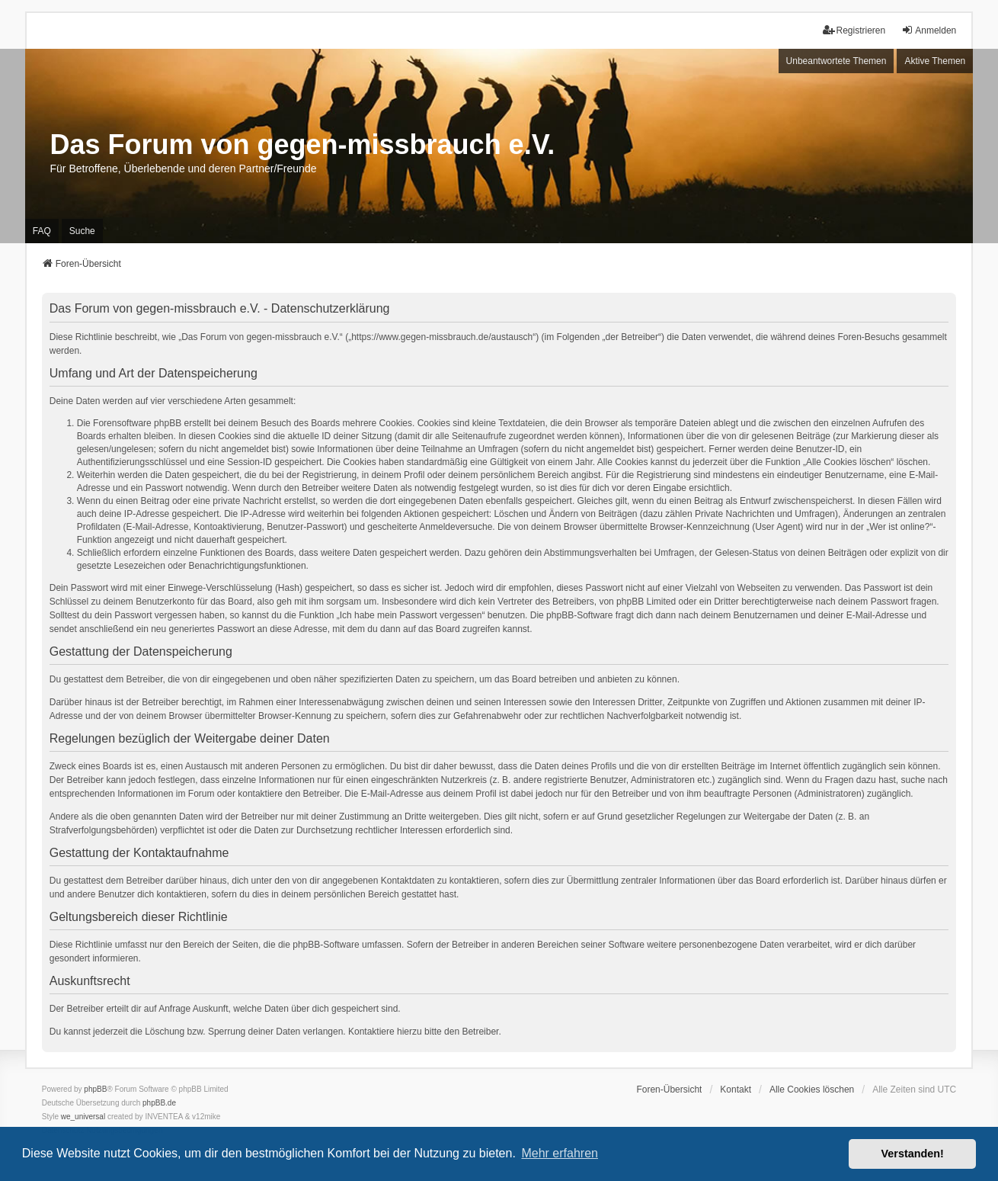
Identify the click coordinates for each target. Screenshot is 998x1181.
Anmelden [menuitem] (928, 30)
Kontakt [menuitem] (735, 1089)
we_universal (83, 1116)
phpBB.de (159, 1103)
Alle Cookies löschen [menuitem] (811, 1089)
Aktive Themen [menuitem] (934, 61)
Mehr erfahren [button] (559, 1153)
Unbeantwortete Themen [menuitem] (836, 61)
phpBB (95, 1089)
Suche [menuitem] (82, 231)
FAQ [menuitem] (42, 231)
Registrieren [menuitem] (854, 30)
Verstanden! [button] (912, 1153)
